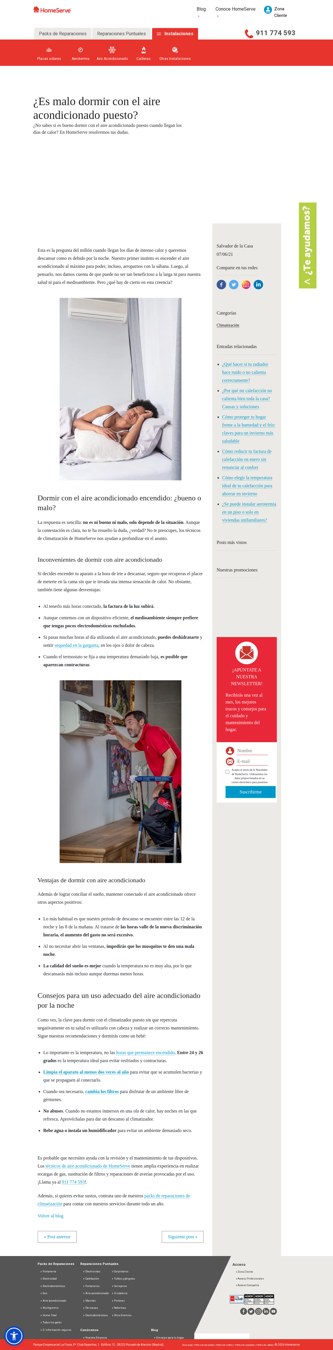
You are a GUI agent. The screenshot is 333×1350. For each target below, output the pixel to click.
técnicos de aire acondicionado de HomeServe (88, 1166)
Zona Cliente (244, 1271)
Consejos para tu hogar (169, 1337)
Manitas (89, 1300)
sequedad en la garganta (77, 645)
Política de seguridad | (245, 1345)
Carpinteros (119, 1271)
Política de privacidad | (205, 1345)
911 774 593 (275, 33)
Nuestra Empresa (96, 1337)
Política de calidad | (265, 1345)
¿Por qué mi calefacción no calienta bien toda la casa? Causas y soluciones (247, 398)
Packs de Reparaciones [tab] (63, 33)
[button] (14, 1336)
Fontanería (48, 1271)
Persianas (90, 1307)
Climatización (228, 325)
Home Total (48, 1315)
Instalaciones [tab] (178, 33)
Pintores (118, 1300)
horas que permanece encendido (145, 1052)
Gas (43, 1293)
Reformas (118, 1307)
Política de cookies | (225, 1345)
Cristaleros (119, 1293)
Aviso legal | (188, 1345)
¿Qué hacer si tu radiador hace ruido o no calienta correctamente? (245, 372)
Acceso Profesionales (250, 1278)
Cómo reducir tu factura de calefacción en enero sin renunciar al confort (246, 459)
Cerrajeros (119, 1286)
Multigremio (49, 1307)
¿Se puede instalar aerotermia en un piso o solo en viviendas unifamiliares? (249, 512)
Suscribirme (251, 791)
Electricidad (48, 1278)
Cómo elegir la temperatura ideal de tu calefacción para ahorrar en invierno (247, 485)
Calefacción (91, 1278)
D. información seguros (55, 1330)
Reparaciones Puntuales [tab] (121, 33)
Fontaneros (91, 1286)
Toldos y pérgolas (123, 1278)
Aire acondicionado (53, 1300)
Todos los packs (51, 1322)
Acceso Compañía (247, 1285)
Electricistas (91, 1271)
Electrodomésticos (52, 1286)
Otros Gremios (121, 1315)
